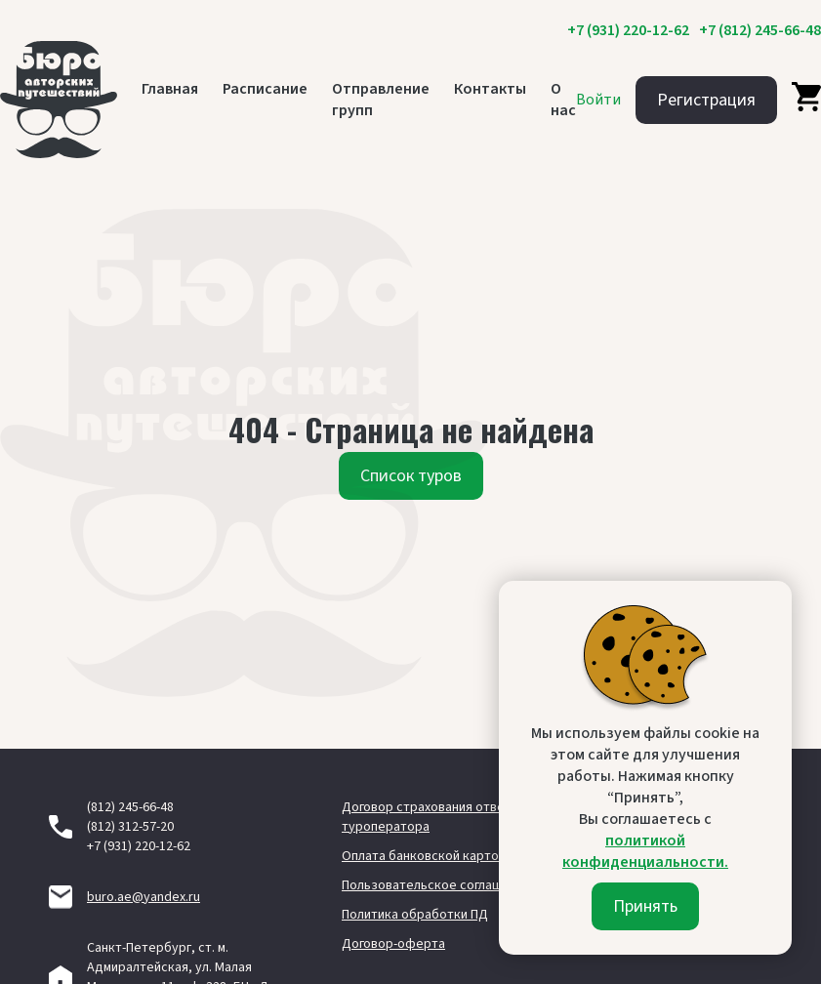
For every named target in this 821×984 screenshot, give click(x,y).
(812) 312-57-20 (130, 827)
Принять (645, 906)
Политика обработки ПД (415, 914)
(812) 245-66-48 (130, 807)
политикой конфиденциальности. (645, 851)
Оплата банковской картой (424, 856)
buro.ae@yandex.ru (143, 897)
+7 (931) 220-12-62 (628, 30)
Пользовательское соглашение (437, 885)
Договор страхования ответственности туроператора (462, 817)
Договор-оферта (393, 944)
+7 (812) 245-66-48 (760, 30)
